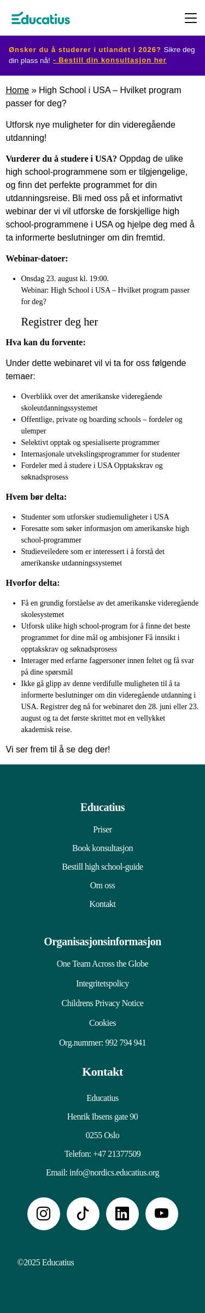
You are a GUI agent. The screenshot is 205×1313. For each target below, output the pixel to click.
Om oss (102, 885)
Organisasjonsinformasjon (102, 941)
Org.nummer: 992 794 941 (102, 1042)
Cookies (102, 1022)
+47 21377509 (116, 1153)
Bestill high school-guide (102, 866)
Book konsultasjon (102, 848)
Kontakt (102, 904)
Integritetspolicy (102, 983)
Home (18, 90)
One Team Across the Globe (102, 963)
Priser (102, 829)
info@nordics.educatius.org (114, 1172)
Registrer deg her (59, 322)
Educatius (102, 807)
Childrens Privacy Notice (103, 1003)
